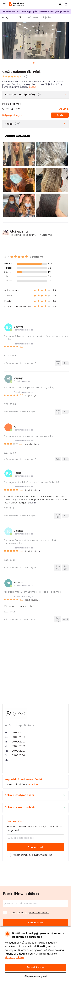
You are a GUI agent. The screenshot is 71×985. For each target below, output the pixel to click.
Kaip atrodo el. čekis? (33, 781)
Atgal (7, 17)
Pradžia (18, 17)
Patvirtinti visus (35, 967)
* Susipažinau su (33, 855)
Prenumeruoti (36, 847)
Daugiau (33, 87)
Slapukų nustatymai (35, 976)
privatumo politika (42, 855)
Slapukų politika (14, 957)
